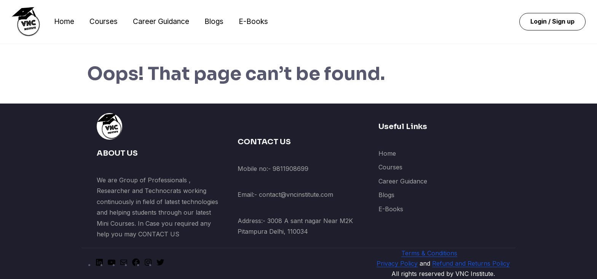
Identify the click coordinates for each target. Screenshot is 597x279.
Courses (103, 21)
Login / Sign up (552, 21)
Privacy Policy (397, 263)
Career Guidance (161, 21)
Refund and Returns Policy (471, 263)
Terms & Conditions (429, 253)
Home (64, 21)
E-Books (253, 21)
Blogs (213, 21)
